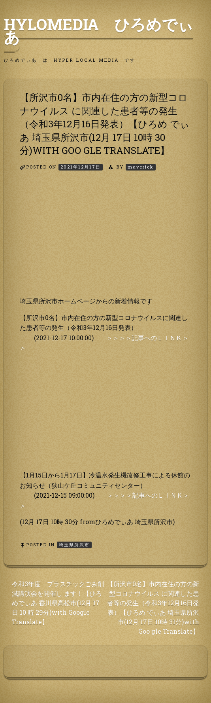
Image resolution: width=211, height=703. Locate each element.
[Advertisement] (105, 240)
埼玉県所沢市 (74, 545)
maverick (141, 167)
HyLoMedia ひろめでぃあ (98, 30)
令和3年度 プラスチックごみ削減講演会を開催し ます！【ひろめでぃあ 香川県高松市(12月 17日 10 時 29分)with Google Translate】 (58, 603)
